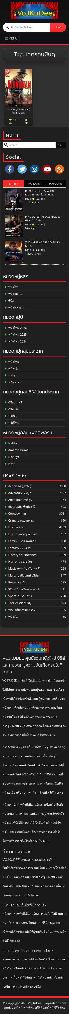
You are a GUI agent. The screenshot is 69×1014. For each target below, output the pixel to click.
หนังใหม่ (12, 287)
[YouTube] (47, 169)
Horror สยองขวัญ (18, 562)
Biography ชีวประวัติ (20, 507)
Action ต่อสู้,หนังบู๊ (18, 486)
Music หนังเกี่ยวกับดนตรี (22, 569)
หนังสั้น (11, 617)
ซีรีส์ (9, 301)
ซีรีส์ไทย (12, 423)
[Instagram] (34, 169)
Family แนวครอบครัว (20, 541)
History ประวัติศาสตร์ (21, 555)
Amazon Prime (17, 450)
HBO (10, 464)
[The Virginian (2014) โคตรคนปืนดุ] (18, 88)
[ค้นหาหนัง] (26, 27)
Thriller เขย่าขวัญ (18, 603)
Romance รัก (15, 582)
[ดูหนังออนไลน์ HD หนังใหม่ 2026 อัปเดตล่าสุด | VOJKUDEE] (34, 10)
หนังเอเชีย (13, 382)
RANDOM (34, 183)
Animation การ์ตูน (18, 500)
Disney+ (12, 457)
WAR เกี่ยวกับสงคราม (20, 610)
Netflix (11, 443)
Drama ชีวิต (14, 527)
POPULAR (55, 183)
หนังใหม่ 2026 (16, 328)
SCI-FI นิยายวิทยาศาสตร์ (22, 589)
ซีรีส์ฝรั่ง (12, 409)
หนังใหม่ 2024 (16, 341)
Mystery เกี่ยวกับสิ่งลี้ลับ (22, 575)
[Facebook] (9, 169)
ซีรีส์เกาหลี (13, 402)
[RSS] (59, 169)
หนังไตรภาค (14, 308)
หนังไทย (12, 362)
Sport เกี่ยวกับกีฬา (18, 596)
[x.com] (22, 169)
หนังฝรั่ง (12, 369)
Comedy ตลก (15, 514)
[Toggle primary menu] (11, 38)
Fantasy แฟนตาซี (18, 548)
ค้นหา (58, 27)
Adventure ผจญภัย (19, 493)
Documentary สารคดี (21, 534)
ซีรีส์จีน (11, 416)
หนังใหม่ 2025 (16, 334)
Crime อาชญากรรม (19, 520)
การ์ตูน (11, 375)
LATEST (13, 183)
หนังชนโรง (14, 294)
